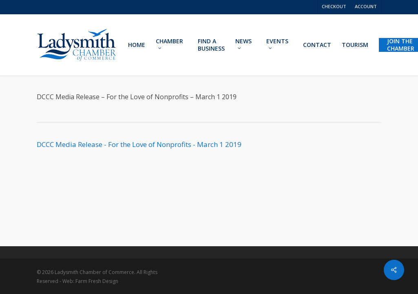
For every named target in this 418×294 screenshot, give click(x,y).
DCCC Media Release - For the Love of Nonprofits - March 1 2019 (139, 144)
